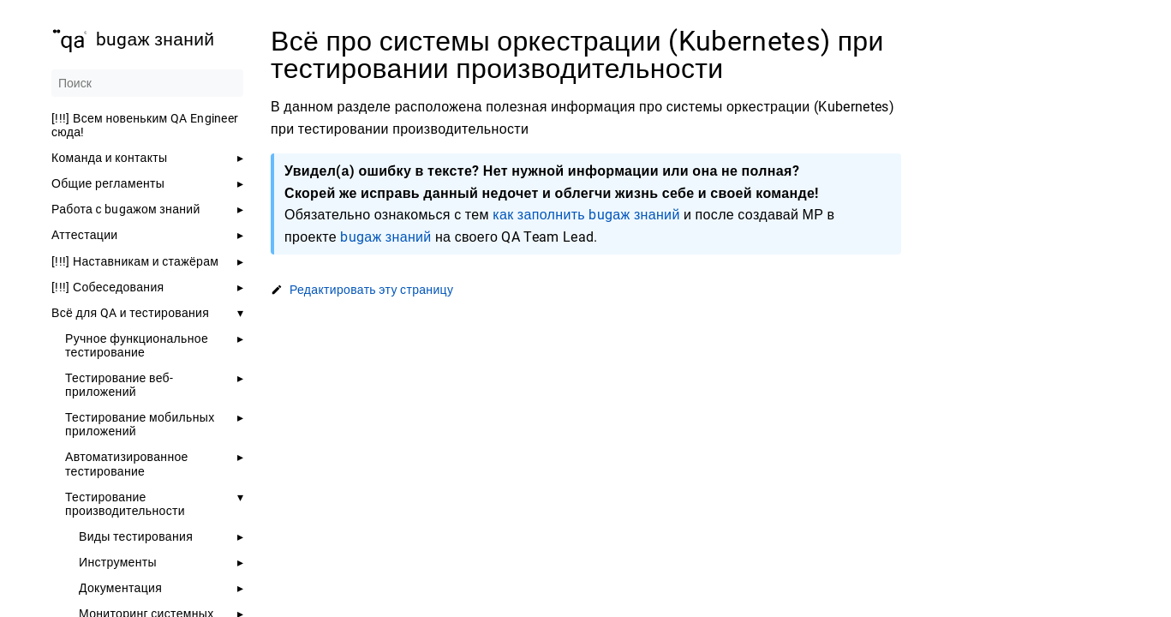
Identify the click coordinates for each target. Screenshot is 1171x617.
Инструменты (118, 562)
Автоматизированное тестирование (126, 463)
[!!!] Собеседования (107, 287)
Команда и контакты (109, 158)
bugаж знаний (385, 237)
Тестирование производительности (125, 504)
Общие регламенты (107, 183)
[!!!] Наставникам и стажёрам (134, 261)
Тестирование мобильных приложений (140, 424)
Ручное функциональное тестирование (136, 345)
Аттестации (84, 235)
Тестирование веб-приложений (119, 384)
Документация (120, 588)
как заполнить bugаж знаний (586, 215)
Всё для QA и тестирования (130, 313)
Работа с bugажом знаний (125, 209)
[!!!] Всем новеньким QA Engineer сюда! (145, 125)
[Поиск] (147, 83)
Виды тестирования (136, 536)
